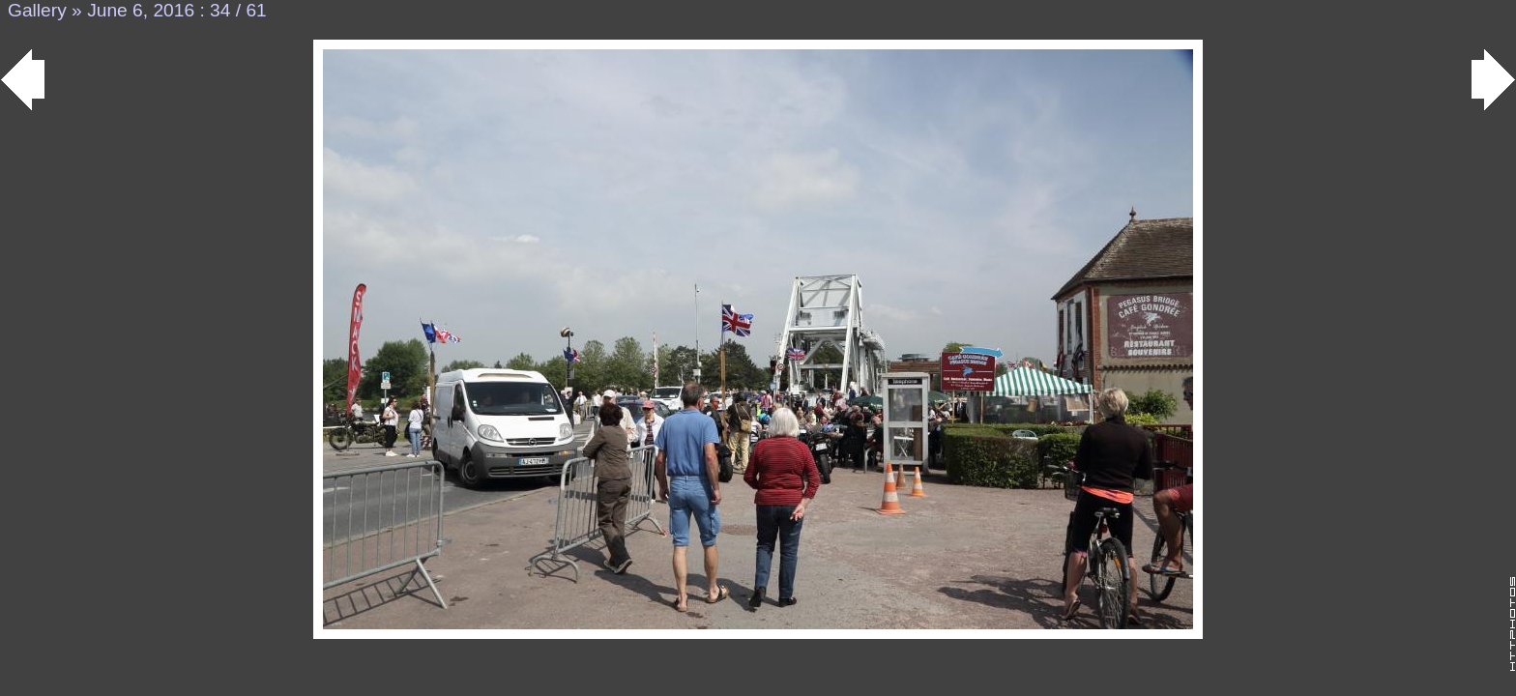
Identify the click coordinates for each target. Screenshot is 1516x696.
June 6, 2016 (140, 10)
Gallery (37, 10)
